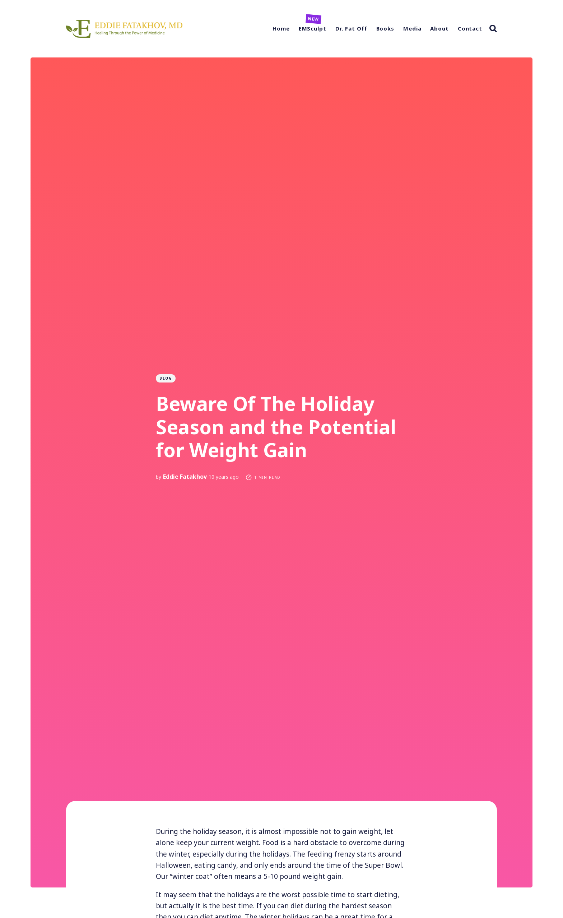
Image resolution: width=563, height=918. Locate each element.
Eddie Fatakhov (185, 477)
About (439, 28)
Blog (165, 378)
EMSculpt (312, 28)
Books (385, 28)
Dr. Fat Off (351, 28)
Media (412, 28)
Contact (470, 28)
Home (281, 28)
